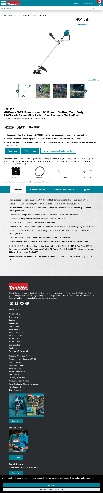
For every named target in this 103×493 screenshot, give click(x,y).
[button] (99, 3)
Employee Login (15, 345)
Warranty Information (17, 378)
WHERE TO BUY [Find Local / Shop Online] (88, 3)
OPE (21, 15)
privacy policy (74, 478)
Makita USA (13, 339)
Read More (12, 151)
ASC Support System (17, 387)
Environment (14, 326)
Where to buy (30, 151)
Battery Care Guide (16, 362)
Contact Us (13, 323)
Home (9, 15)
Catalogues (15, 390)
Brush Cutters (30, 15)
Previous (3, 174)
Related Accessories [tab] (63, 189)
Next (100, 174)
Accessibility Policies (17, 333)
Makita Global (14, 342)
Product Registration (17, 371)
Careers (12, 320)
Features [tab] (18, 189)
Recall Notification (16, 375)
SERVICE (77, 3)
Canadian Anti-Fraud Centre (20, 356)
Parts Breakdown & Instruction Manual (23, 384)
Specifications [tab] (37, 189)
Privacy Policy (14, 329)
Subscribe (16, 473)
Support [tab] (86, 189)
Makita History (14, 314)
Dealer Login (14, 348)
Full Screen (93, 79)
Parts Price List (15, 368)
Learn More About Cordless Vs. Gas (58, 151)
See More (16, 421)
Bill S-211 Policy (15, 336)
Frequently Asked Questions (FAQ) (22, 359)
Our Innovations (15, 317)
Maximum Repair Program (19, 381)
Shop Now (16, 457)
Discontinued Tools (16, 365)
